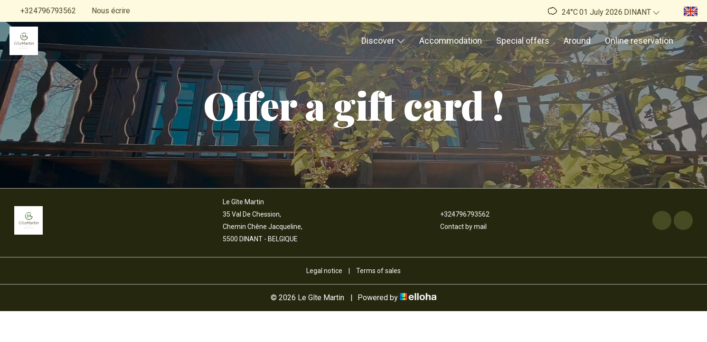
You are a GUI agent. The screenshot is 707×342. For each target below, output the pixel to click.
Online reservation (639, 41)
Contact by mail (458, 226)
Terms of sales (378, 271)
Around (577, 41)
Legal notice (324, 271)
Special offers (522, 41)
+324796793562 (459, 214)
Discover (383, 41)
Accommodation (450, 41)
